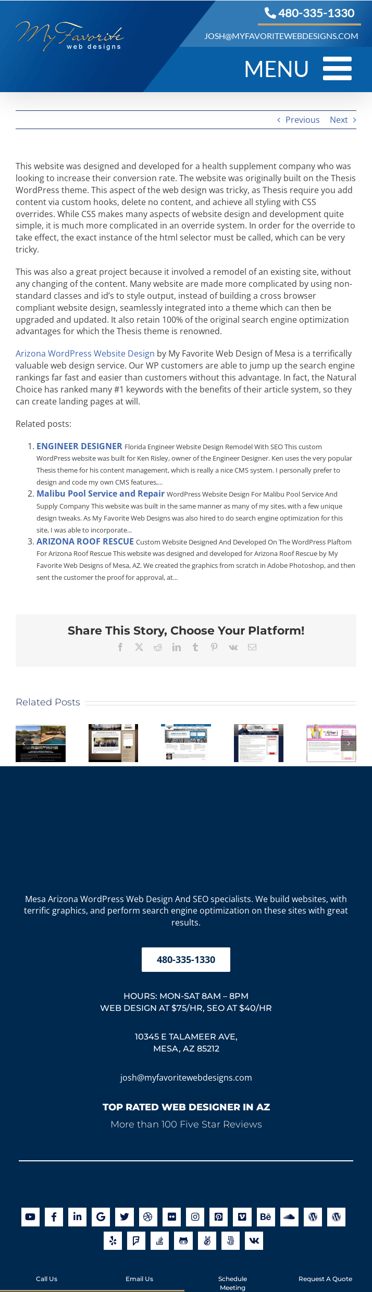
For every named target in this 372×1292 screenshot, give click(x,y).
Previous (303, 119)
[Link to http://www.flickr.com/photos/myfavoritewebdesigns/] (172, 1217)
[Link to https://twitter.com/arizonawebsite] (124, 1217)
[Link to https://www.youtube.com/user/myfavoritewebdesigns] (30, 1217)
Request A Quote (325, 1270)
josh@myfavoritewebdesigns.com (186, 1077)
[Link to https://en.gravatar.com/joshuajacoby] (313, 1217)
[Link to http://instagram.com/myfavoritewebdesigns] (195, 1217)
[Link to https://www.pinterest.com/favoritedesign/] (218, 1217)
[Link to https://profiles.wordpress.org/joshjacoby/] (336, 1217)
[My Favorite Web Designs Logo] (186, 783)
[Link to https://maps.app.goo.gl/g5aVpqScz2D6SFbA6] (101, 1217)
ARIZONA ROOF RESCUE (85, 541)
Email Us (139, 1270)
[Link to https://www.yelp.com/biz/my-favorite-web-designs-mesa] (113, 1241)
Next (339, 119)
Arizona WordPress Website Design (85, 353)
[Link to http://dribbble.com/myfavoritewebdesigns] (148, 1217)
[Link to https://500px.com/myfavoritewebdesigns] (230, 1241)
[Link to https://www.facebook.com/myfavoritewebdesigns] (54, 1217)
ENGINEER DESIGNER (79, 446)
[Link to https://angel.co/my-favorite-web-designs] (207, 1241)
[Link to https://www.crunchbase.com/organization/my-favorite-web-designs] (254, 1241)
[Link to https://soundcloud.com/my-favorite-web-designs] (289, 1217)
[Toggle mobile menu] (339, 68)
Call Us (46, 1270)
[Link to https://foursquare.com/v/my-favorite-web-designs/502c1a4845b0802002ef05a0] (136, 1241)
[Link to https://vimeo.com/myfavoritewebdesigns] (242, 1217)
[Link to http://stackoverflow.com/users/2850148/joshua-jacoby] (160, 1241)
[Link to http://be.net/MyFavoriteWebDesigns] (266, 1217)
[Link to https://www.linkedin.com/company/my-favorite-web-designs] (77, 1217)
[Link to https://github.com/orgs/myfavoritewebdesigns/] (183, 1241)
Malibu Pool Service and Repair (100, 493)
